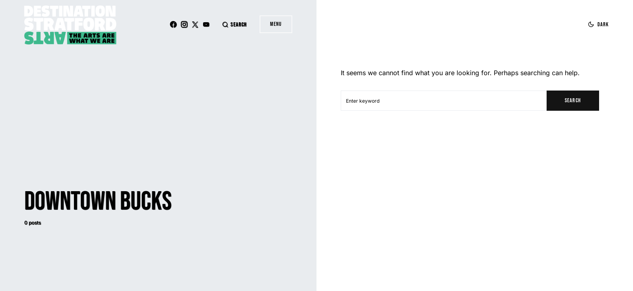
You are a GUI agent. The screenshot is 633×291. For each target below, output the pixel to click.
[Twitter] (195, 24)
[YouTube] (206, 24)
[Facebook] (173, 24)
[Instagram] (184, 24)
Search (573, 100)
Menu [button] (276, 24)
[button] (234, 24)
